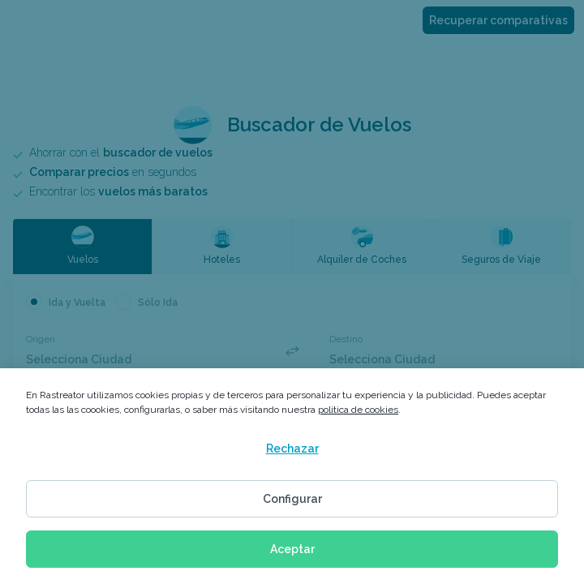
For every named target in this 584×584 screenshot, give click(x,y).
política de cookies (358, 409)
